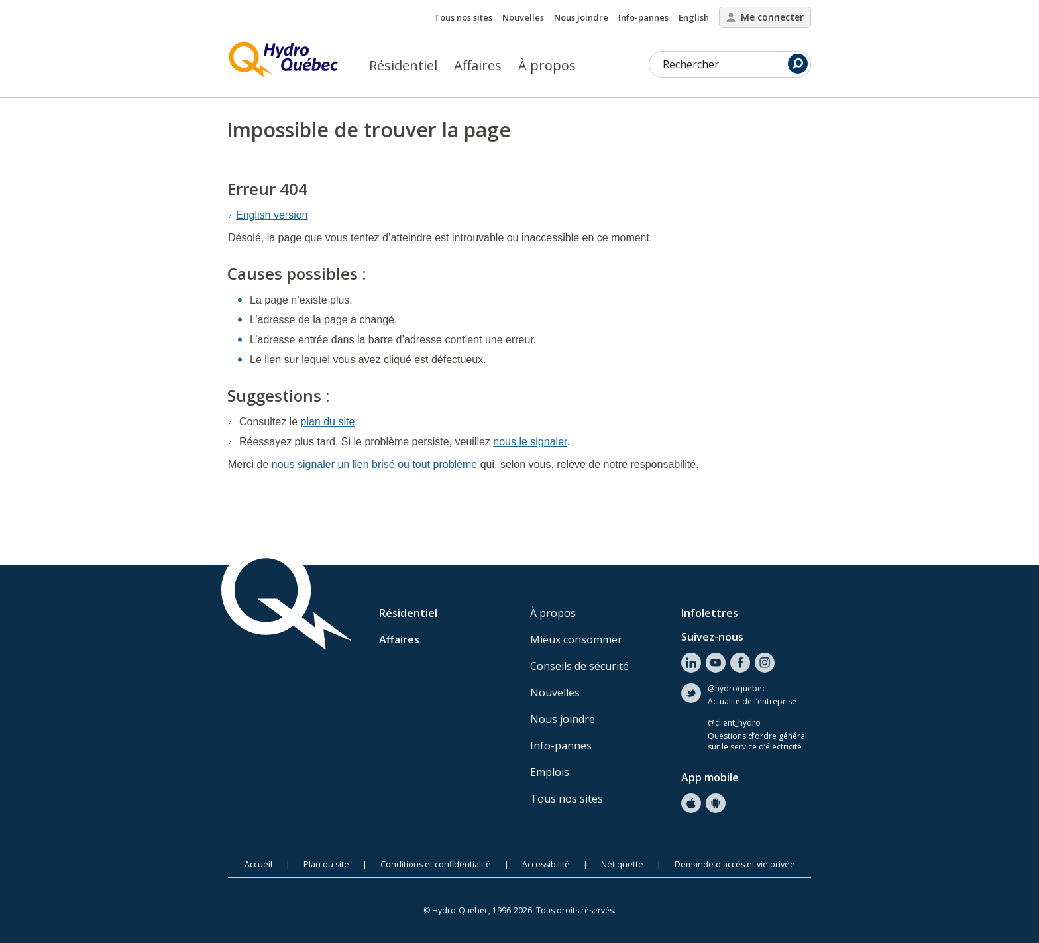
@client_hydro (734, 723)
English (694, 17)
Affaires (478, 65)
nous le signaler (530, 441)
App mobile (710, 777)
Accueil (258, 864)
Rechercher (735, 64)
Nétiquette (622, 864)
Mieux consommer (576, 639)
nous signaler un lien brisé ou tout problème (374, 464)
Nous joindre (581, 17)
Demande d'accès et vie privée (735, 864)
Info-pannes (643, 17)
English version (272, 215)
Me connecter (765, 17)
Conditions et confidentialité (435, 864)
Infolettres (709, 613)
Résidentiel (403, 65)
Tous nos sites (463, 17)
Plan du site (326, 864)
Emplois (549, 772)
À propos (547, 65)
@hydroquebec (737, 688)
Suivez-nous (712, 637)
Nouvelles (523, 17)
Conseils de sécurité (579, 666)
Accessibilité (546, 864)
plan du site (328, 421)
